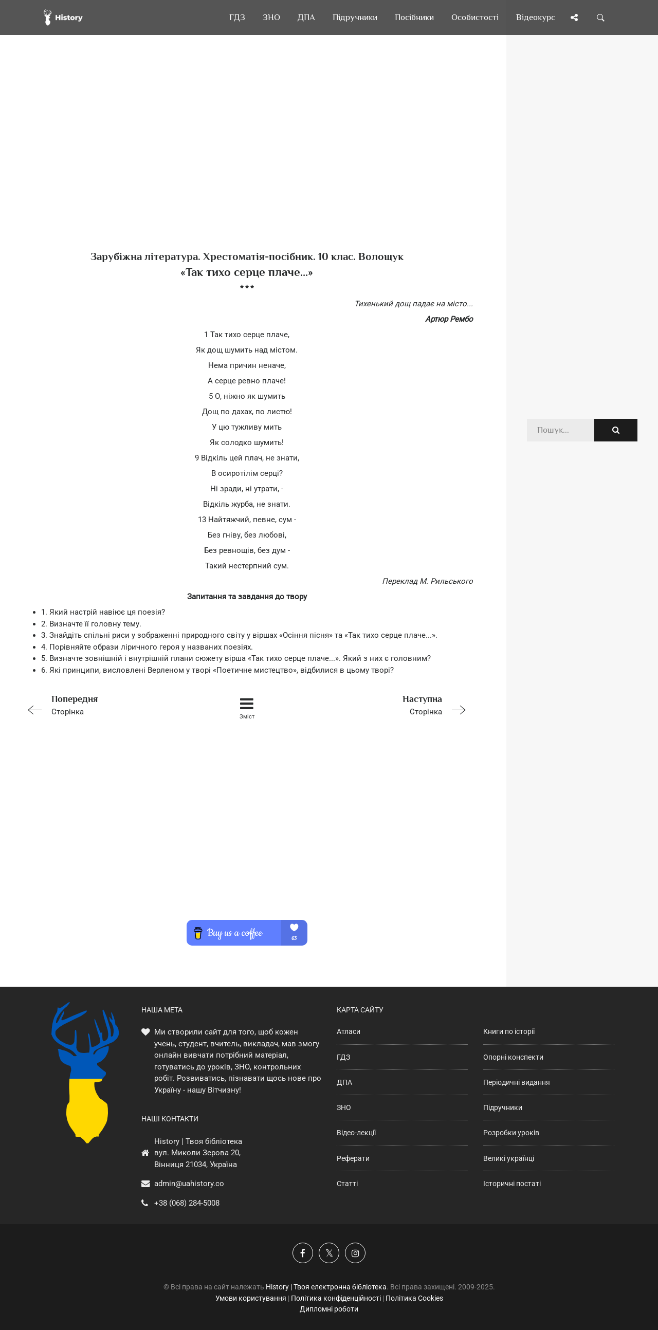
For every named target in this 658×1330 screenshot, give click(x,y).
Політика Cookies (414, 1298)
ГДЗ (343, 1057)
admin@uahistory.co (189, 1183)
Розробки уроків (511, 1133)
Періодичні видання (516, 1082)
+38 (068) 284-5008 (187, 1203)
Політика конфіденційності (336, 1298)
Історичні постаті (512, 1183)
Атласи (348, 1031)
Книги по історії (509, 1031)
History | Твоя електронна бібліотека (326, 1287)
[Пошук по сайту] (601, 17)
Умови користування (250, 1298)
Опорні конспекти (513, 1057)
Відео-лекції (356, 1133)
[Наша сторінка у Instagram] (355, 1253)
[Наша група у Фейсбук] (303, 1253)
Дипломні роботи (329, 1309)
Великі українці (508, 1158)
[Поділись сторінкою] (574, 17)
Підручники (502, 1107)
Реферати (353, 1158)
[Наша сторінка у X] (329, 1253)
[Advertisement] (247, 159)
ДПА (344, 1082)
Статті (347, 1183)
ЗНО (344, 1107)
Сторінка (110, 704)
